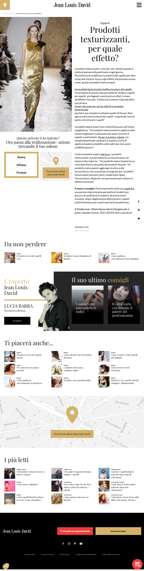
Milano (21, 166)
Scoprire (18, 322)
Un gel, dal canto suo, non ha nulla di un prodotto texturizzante (101, 109)
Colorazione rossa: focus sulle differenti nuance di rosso (125, 500)
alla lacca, (106, 155)
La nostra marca (29, 556)
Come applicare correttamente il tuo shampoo (125, 259)
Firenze (21, 174)
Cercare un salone (47, 556)
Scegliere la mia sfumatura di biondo (77, 259)
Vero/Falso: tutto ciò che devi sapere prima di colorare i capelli (77, 489)
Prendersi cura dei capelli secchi (29, 358)
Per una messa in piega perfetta (28, 370)
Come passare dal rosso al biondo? (76, 500)
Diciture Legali (65, 556)
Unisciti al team (117, 532)
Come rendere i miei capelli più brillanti (124, 358)
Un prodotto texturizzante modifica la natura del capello (105, 90)
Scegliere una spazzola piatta (77, 382)
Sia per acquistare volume (112, 138)
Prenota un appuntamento (83, 532)
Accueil (5, 15)
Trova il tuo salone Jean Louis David (55, 174)
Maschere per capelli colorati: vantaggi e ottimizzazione (125, 383)
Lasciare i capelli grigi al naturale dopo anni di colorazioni (122, 476)
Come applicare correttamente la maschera (29, 383)
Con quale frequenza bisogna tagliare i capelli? (77, 474)
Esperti (77, 232)
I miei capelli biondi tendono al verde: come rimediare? (30, 500)
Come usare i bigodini (27, 486)
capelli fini (129, 190)
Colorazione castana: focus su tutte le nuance (30, 474)
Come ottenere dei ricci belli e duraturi (78, 358)
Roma (21, 158)
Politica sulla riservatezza (111, 556)
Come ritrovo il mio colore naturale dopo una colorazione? (123, 489)
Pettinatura (84, 232)
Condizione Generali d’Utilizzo (86, 556)
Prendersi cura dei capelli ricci (29, 259)
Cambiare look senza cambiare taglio (73, 370)
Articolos (12, 15)
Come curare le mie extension (120, 370)
